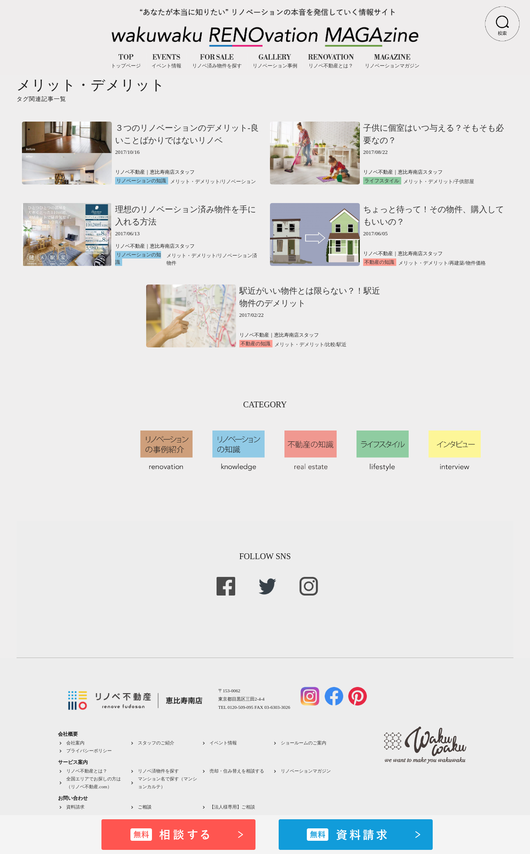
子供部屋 (464, 181)
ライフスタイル (381, 181)
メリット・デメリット (195, 181)
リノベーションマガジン (306, 770)
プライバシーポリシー (89, 750)
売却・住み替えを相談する (237, 770)
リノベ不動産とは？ (86, 770)
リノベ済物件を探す (158, 770)
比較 (330, 344)
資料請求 (75, 806)
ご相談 (145, 806)
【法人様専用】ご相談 (232, 806)
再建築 (456, 263)
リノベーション (238, 181)
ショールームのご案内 (303, 742)
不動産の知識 (379, 262)
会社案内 (75, 742)
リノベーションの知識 (141, 181)
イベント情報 (223, 742)
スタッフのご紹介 (156, 742)
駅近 (342, 344)
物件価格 (476, 263)
